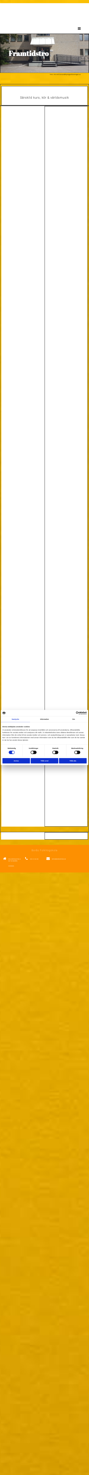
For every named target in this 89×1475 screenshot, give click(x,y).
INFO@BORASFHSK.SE (59, 859)
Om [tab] (73, 719)
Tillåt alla (72, 761)
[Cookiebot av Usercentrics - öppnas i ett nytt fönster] (77, 713)
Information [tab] (44, 719)
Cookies (11, 866)
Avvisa (16, 761)
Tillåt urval (44, 761)
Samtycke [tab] (15, 719)
